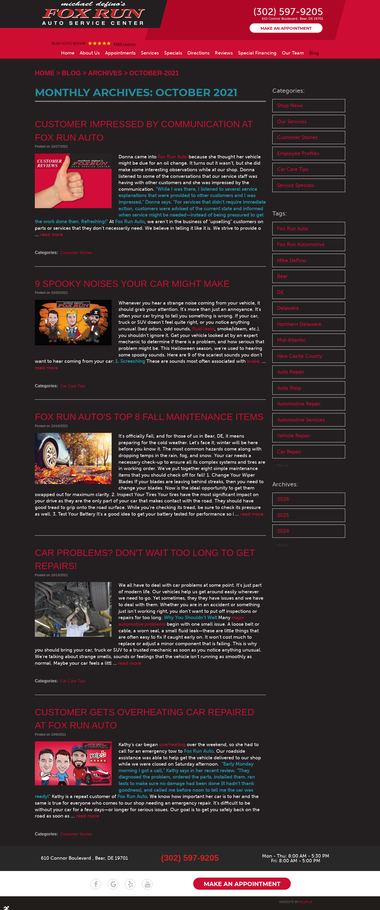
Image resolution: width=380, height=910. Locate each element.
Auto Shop (289, 418)
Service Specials (295, 211)
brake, (194, 366)
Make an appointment (286, 52)
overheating (154, 743)
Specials (173, 77)
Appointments (120, 77)
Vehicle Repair (293, 467)
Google (113, 877)
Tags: (279, 240)
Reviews (224, 77)
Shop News (290, 129)
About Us (90, 77)
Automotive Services (301, 451)
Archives (105, 97)
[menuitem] (67, 76)
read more (182, 245)
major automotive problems (177, 622)
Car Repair (289, 484)
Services (150, 77)
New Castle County (299, 386)
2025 (283, 548)
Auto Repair (290, 402)
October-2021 (154, 97)
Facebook (96, 877)
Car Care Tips (73, 384)
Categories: (289, 114)
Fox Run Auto (154, 180)
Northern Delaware (299, 353)
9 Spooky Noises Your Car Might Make (135, 294)
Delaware (288, 337)
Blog (314, 77)
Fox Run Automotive (301, 271)
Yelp (130, 877)
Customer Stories (77, 264)
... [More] (280, 498)
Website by (295, 895)
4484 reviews (124, 68)
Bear (282, 304)
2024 (283, 564)
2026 (283, 532)
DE (280, 320)
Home (67, 77)
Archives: (285, 516)
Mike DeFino (291, 288)
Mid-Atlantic (291, 369)
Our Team (293, 77)
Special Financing (257, 77)
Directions (198, 77)
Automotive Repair (299, 435)
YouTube (147, 877)
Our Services (292, 146)
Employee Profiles (298, 179)
